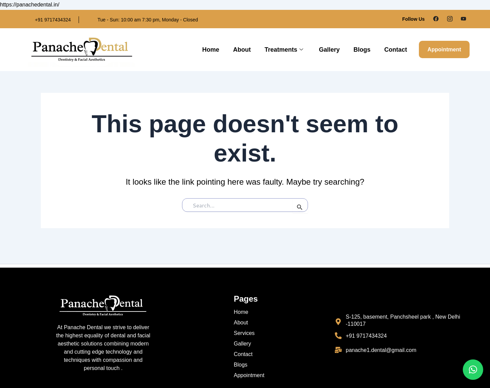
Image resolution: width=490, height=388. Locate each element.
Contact (395, 49)
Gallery (336, 49)
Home (228, 49)
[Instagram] (449, 19)
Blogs (365, 49)
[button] (473, 369)
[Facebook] (435, 19)
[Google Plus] (463, 19)
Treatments (294, 49)
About (256, 49)
